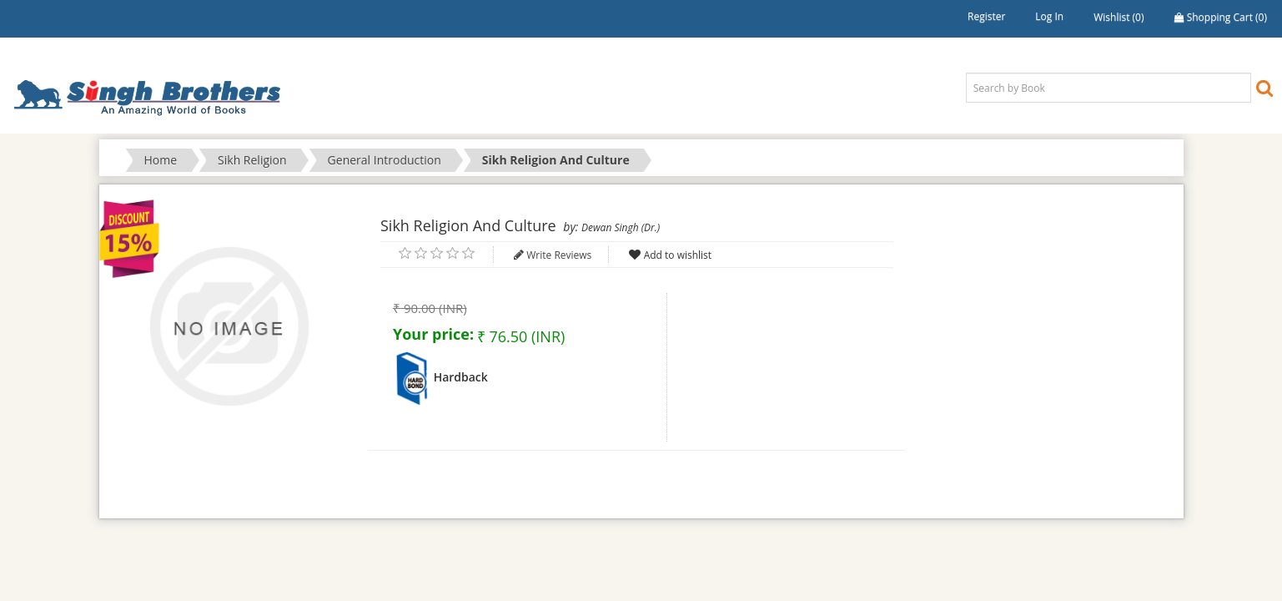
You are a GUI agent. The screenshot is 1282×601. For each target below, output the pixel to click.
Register (986, 16)
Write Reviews (558, 255)
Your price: (433, 334)
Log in (1049, 16)
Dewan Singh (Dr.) (620, 227)
